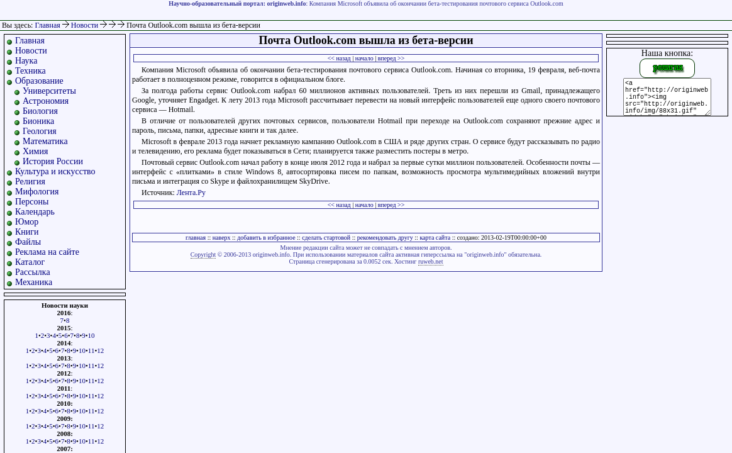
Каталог (30, 262)
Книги (27, 232)
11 (91, 350)
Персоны (31, 201)
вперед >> (391, 58)
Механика (33, 282)
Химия (35, 151)
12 (100, 350)
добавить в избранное (266, 237)
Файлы (28, 242)
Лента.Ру (191, 192)
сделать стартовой (326, 237)
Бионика (38, 121)
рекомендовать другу (385, 237)
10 (91, 335)
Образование (39, 81)
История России (53, 161)
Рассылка (32, 272)
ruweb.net (430, 261)
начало (364, 58)
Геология (40, 131)
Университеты (49, 91)
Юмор (26, 221)
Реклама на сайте (47, 252)
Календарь (35, 211)
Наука (26, 60)
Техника (30, 71)
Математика (45, 141)
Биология (40, 111)
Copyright (203, 254)
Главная (47, 25)
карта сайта (434, 237)
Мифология (37, 191)
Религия (30, 181)
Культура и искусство (55, 171)
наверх (222, 237)
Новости (86, 25)
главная (196, 237)
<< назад (339, 58)
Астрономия (46, 101)
